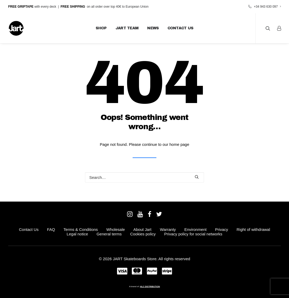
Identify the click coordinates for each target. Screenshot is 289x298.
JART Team (127, 28)
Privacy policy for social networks (193, 234)
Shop (101, 28)
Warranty (168, 229)
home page (179, 144)
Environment (195, 229)
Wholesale (115, 229)
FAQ (51, 229)
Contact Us (180, 28)
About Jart (142, 229)
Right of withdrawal (253, 229)
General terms (109, 234)
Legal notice (77, 234)
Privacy (221, 229)
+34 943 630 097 (267, 6)
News (153, 28)
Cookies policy (143, 234)
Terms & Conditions (80, 229)
